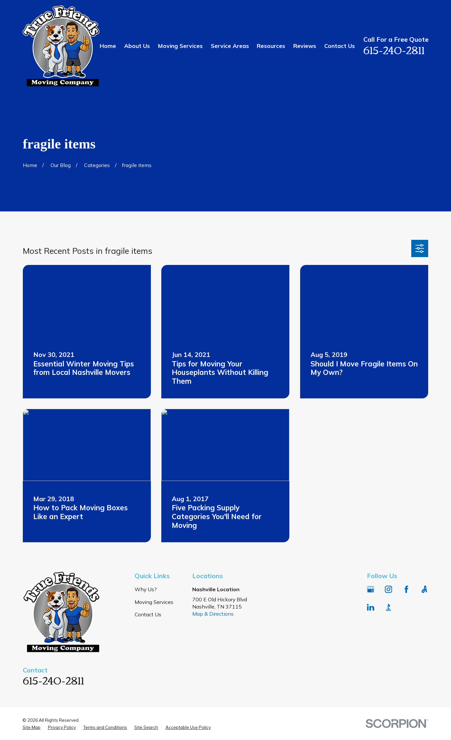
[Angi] (424, 589)
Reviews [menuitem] (304, 45)
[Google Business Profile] (370, 589)
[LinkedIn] (370, 607)
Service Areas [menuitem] (230, 45)
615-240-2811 (394, 49)
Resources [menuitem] (271, 45)
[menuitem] (31, 727)
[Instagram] (388, 589)
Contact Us (148, 614)
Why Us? (146, 589)
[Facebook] (406, 589)
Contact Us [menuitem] (339, 45)
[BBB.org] (388, 607)
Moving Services (154, 602)
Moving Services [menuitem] (180, 45)
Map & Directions (213, 613)
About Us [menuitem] (137, 45)
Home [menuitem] (108, 45)
